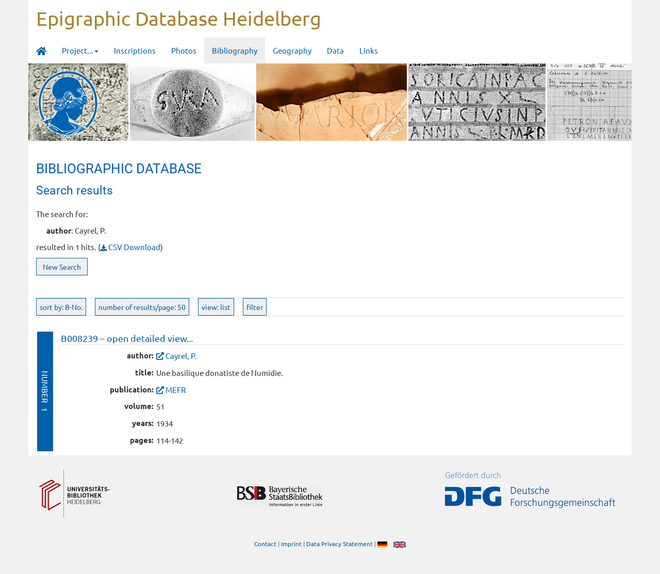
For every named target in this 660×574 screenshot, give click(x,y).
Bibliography (234, 50)
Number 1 (45, 391)
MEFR (176, 390)
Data (335, 50)
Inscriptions (135, 50)
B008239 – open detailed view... (127, 338)
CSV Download (130, 247)
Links (368, 50)
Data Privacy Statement (339, 543)
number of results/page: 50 (142, 306)
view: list (216, 306)
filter (254, 306)
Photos (183, 50)
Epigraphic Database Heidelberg (178, 18)
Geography (292, 50)
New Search (62, 266)
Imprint (291, 543)
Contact (265, 543)
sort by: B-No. (61, 306)
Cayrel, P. (181, 355)
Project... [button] (80, 50)
